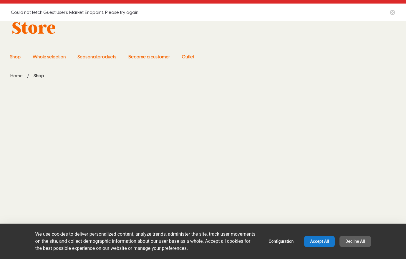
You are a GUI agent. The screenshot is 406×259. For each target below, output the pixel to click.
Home (16, 75)
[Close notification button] (392, 12)
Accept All (319, 241)
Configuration (281, 241)
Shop (39, 76)
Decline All (355, 241)
